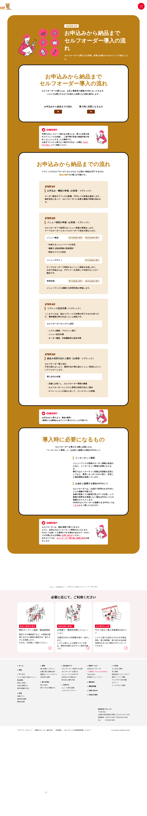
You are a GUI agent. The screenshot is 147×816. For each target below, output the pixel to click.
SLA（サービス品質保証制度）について (77, 812)
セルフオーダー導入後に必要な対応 (70, 563)
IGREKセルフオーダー (94, 750)
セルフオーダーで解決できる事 (72, 750)
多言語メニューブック (94, 759)
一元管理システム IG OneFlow (97, 753)
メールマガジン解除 (118, 767)
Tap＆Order (91, 756)
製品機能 (20, 762)
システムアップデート (69, 772)
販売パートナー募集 (118, 759)
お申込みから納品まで (69, 759)
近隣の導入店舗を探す (47, 753)
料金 (20, 775)
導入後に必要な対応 (68, 761)
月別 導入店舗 (45, 759)
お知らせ (66, 766)
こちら (76, 528)
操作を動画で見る (23, 770)
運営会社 (92, 764)
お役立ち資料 (93, 776)
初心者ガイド (60, 668)
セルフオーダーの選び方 (70, 753)
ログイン (115, 764)
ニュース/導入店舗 (68, 769)
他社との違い (21, 764)
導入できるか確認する (47, 769)
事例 (43, 747)
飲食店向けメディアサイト (121, 756)
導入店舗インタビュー (47, 750)
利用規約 (59, 812)
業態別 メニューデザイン (48, 756)
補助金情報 (92, 768)
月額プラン (21, 778)
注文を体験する (22, 767)
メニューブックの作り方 (70, 756)
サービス (22, 756)
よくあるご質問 (117, 750)
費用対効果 (21, 783)
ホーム (51, 668)
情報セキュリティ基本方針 (44, 812)
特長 (20, 752)
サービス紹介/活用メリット (26, 759)
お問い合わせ (67, 560)
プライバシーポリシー (24, 812)
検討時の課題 (21, 781)
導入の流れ (45, 764)
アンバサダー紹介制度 (119, 761)
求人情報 (115, 753)
